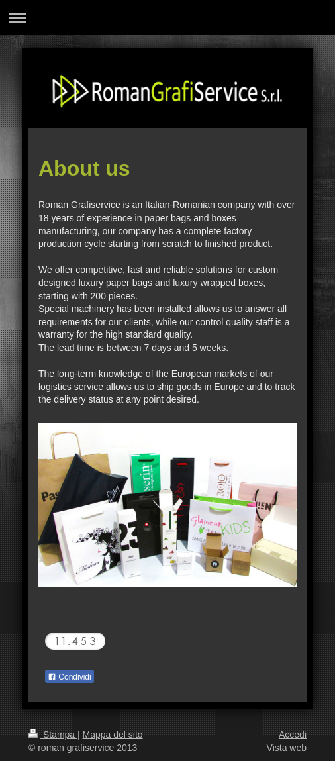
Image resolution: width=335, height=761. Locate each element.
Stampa (52, 734)
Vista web (287, 747)
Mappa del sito (113, 734)
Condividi (69, 677)
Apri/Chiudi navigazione (167, 17)
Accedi (293, 734)
